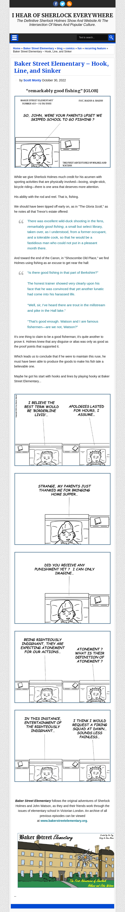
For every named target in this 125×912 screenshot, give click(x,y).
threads (62, 3)
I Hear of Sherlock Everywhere (62, 15)
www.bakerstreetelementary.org (63, 820)
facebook (55, 3)
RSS (69, 3)
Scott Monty (32, 80)
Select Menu (14, 37)
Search (111, 37)
